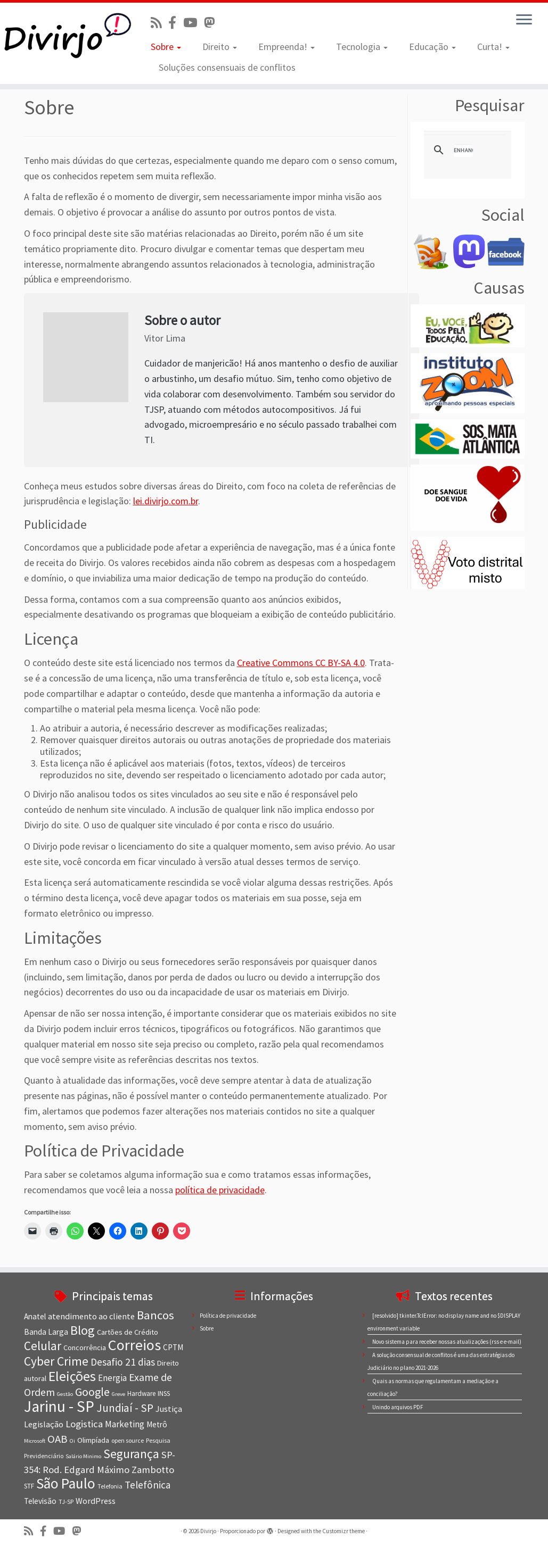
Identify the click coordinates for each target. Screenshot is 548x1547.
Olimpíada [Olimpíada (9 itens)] (93, 1440)
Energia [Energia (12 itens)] (112, 1378)
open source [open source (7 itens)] (127, 1440)
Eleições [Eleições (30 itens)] (72, 1376)
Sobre (166, 46)
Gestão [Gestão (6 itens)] (65, 1394)
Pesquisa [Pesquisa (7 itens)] (158, 1440)
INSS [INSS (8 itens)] (164, 1393)
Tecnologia (362, 46)
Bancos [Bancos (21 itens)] (155, 1315)
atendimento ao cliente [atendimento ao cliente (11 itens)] (91, 1316)
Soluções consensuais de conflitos (227, 67)
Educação (432, 46)
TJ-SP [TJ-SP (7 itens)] (66, 1502)
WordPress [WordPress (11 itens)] (96, 1500)
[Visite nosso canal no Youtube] (193, 22)
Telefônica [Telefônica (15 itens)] (147, 1484)
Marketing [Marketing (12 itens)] (124, 1424)
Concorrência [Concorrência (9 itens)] (84, 1347)
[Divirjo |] (64, 34)
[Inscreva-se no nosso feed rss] (159, 22)
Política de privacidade (228, 1315)
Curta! (493, 46)
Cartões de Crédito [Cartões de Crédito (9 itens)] (127, 1332)
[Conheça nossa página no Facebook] (175, 22)
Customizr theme (343, 1531)
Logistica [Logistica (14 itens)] (84, 1424)
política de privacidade (220, 1190)
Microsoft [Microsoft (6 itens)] (34, 1440)
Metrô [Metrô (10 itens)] (156, 1424)
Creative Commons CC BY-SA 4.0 (301, 662)
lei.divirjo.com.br (165, 501)
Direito (219, 46)
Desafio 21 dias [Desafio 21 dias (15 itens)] (123, 1361)
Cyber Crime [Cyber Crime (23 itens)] (56, 1361)
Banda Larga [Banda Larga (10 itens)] (46, 1332)
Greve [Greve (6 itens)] (118, 1394)
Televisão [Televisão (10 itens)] (40, 1501)
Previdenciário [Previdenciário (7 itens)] (43, 1456)
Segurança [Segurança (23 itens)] (131, 1453)
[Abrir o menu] (524, 20)
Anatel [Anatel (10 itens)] (35, 1316)
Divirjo (208, 1531)
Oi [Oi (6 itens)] (72, 1440)
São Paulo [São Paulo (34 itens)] (65, 1483)
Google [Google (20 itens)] (92, 1391)
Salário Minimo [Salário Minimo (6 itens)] (83, 1456)
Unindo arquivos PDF (397, 1407)
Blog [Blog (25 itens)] (82, 1330)
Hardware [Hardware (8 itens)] (141, 1393)
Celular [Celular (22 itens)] (42, 1345)
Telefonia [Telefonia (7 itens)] (109, 1486)
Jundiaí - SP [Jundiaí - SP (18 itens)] (124, 1408)
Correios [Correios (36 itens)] (134, 1344)
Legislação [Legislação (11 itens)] (43, 1424)
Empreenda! (286, 46)
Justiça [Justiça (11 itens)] (169, 1408)
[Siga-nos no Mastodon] (213, 22)
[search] (463, 150)
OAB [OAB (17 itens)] (57, 1439)
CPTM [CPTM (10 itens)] (173, 1347)
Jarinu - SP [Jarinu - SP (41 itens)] (59, 1406)
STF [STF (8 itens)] (29, 1486)
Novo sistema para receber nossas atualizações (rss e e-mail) (446, 1341)
